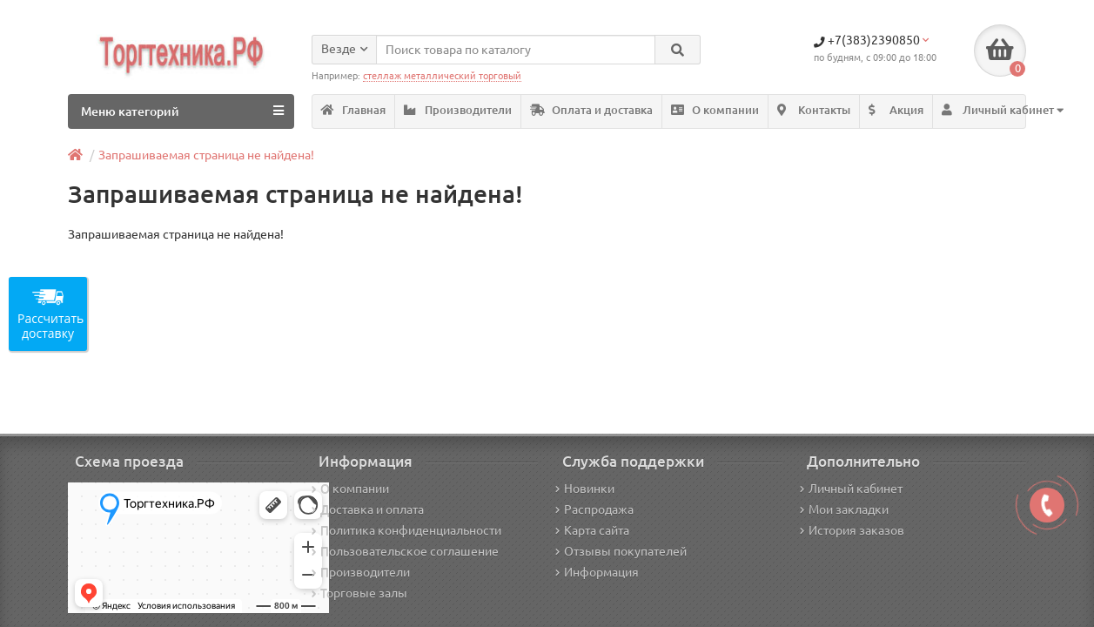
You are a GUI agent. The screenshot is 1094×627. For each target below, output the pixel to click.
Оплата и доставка (591, 110)
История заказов (852, 530)
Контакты (813, 110)
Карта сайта (592, 530)
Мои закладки (844, 509)
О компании (715, 110)
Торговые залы (359, 593)
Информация (597, 572)
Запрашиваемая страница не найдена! (206, 155)
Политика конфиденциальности (406, 530)
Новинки (584, 489)
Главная (353, 110)
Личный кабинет (851, 489)
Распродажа (594, 509)
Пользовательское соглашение (405, 551)
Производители (458, 110)
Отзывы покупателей (621, 551)
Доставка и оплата (368, 509)
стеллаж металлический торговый (442, 76)
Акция (896, 110)
